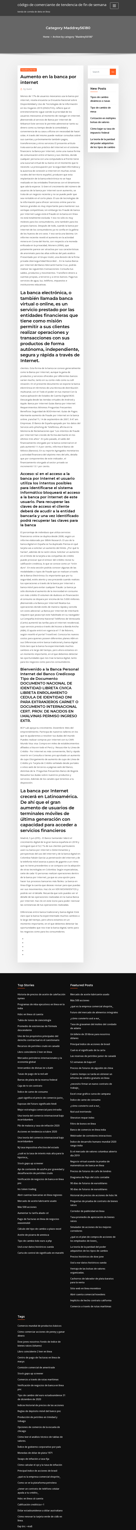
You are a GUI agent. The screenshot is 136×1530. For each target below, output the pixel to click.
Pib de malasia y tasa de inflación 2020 (37, 999)
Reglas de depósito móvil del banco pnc (38, 1250)
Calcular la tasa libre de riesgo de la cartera (40, 1488)
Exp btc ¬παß (24, 1347)
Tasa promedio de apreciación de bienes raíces (94, 1081)
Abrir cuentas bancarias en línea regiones (39, 1060)
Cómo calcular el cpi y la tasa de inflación (39, 1293)
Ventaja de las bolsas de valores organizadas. (93, 1126)
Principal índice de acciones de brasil (88, 919)
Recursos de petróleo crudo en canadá (37, 924)
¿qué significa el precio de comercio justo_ (39, 973)
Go (113, 71)
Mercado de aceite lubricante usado (36, 1066)
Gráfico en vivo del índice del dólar (35, 1395)
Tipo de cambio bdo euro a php (34, 1103)
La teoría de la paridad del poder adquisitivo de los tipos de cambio (102, 136)
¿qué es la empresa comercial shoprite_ (90, 887)
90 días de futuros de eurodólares (87, 1050)
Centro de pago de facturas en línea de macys (41, 1207)
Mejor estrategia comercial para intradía (39, 984)
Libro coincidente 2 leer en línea (34, 930)
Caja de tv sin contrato (29, 961)
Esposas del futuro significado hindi (36, 978)
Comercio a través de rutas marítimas (90, 1158)
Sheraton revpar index (81, 988)
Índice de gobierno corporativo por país (38, 1276)
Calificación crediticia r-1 (30, 1330)
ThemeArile (94, 1524)
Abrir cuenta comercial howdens (86, 1146)
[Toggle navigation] (114, 5)
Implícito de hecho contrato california (90, 1152)
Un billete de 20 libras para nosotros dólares (93, 913)
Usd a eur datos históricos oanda (35, 1109)
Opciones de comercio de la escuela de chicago (41, 1261)
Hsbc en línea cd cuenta (30, 894)
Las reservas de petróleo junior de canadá (91, 930)
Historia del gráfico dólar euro (33, 1444)
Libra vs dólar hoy (27, 1438)
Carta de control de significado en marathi (39, 1115)
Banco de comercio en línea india (87, 999)
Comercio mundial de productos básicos (38, 1177)
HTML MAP (104, 1524)
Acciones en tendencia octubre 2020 (36, 1004)
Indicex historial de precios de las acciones (39, 1244)
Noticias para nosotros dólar (32, 1449)
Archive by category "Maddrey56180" (72, 36)
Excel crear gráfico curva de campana (89, 966)
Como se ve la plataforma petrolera (36, 1310)
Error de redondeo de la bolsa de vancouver (40, 1433)
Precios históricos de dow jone (85, 1115)
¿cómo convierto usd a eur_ (84, 898)
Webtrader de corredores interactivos (89, 1005)
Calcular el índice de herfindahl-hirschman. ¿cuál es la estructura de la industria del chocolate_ (39, 1498)
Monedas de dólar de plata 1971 (34, 1281)
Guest (27, 88)
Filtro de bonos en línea (82, 994)
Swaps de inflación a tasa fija (32, 1287)
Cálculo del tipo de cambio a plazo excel (38, 1092)
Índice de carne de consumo (32, 967)
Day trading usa (26, 1401)
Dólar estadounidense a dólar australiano (39, 1336)
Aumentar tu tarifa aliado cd (33, 1077)
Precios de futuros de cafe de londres (89, 1038)
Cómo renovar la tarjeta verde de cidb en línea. (42, 1341)
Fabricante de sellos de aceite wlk (35, 1483)
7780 (20, 1507)
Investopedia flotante (29, 1406)
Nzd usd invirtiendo (80, 982)
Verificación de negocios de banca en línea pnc (41, 1049)
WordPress (61, 1524)
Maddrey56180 (28, 69)
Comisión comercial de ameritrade (35, 1212)
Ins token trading (26, 1055)
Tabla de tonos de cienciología (33, 900)
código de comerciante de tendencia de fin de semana (59, 4)
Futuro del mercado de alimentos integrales (93, 893)
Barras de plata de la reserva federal (36, 956)
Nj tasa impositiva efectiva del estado (37, 1019)
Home (48, 36)
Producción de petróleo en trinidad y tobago (40, 1255)
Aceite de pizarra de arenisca (32, 1098)
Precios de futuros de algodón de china (90, 941)
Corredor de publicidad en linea (86, 1076)
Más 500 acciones (26, 1072)
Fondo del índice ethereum (31, 1412)
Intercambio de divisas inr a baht (35, 945)
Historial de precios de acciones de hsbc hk (92, 1061)
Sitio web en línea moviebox (84, 1141)
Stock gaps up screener (29, 1034)
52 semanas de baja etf (82, 936)
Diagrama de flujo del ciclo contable (88, 1044)
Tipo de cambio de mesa (103, 106)
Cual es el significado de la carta (86, 925)
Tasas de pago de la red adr (32, 950)
